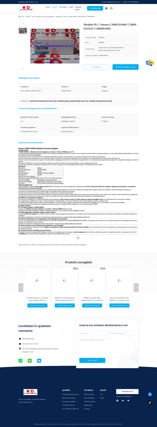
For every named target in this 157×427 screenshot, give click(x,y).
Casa (47, 7)
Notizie (102, 398)
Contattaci (97, 67)
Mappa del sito (88, 405)
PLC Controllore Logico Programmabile (43, 16)
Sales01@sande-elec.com (30, 344)
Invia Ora (92, 360)
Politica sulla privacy (40, 424)
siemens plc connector (29, 245)
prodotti (28, 16)
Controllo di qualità (89, 401)
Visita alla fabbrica (89, 398)
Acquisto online (78, 8)
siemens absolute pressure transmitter (73, 245)
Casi (101, 394)
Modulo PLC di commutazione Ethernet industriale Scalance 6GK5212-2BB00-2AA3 (65, 300)
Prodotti (54, 7)
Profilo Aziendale (89, 394)
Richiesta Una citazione (95, 9)
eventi (71, 7)
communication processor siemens (48, 245)
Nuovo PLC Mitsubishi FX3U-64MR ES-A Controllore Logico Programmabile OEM (119, 300)
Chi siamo (63, 7)
